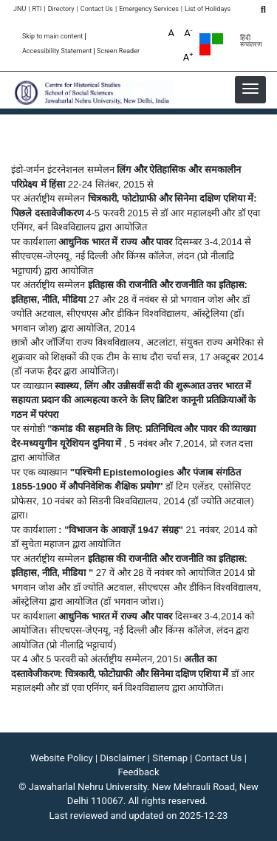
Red (205, 49)
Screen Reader (118, 51)
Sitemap (170, 757)
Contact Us (97, 9)
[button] (250, 88)
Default (205, 38)
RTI (36, 9)
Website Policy (61, 757)
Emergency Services (149, 9)
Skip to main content (52, 36)
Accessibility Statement (57, 51)
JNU (19, 9)
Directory (61, 9)
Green (217, 38)
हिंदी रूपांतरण (251, 41)
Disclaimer (122, 757)
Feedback (139, 772)
